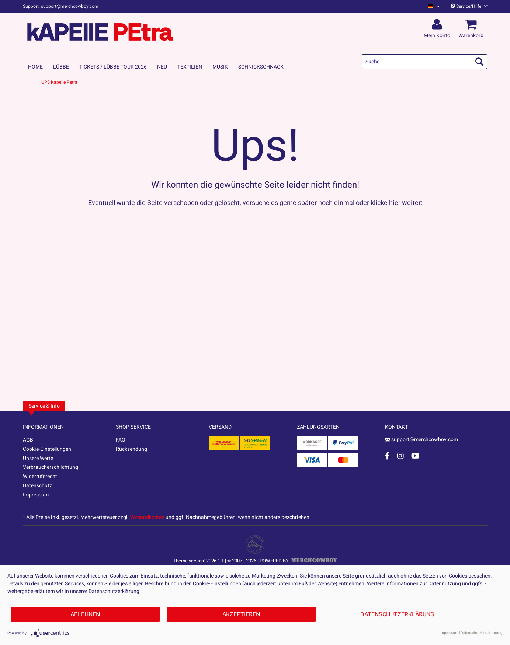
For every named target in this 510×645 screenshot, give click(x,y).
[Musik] (220, 67)
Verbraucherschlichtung (50, 467)
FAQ (120, 440)
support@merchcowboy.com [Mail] (421, 439)
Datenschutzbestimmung (482, 632)
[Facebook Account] (387, 456)
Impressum (36, 495)
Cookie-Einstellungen (47, 449)
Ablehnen (85, 614)
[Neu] (162, 67)
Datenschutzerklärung (397, 614)
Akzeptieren (241, 614)
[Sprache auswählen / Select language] (434, 6)
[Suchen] (479, 61)
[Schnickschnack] (261, 67)
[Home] (35, 67)
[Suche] (424, 61)
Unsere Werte (38, 458)
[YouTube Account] (415, 456)
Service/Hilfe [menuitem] (469, 6)
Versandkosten (147, 517)
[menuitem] (431, 6)
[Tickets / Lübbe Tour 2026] (113, 67)
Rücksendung (131, 449)
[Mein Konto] (438, 24)
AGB (28, 440)
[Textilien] (189, 67)
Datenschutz (37, 485)
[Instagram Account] (400, 456)
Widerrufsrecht (40, 476)
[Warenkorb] (472, 24)
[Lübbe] (61, 67)
